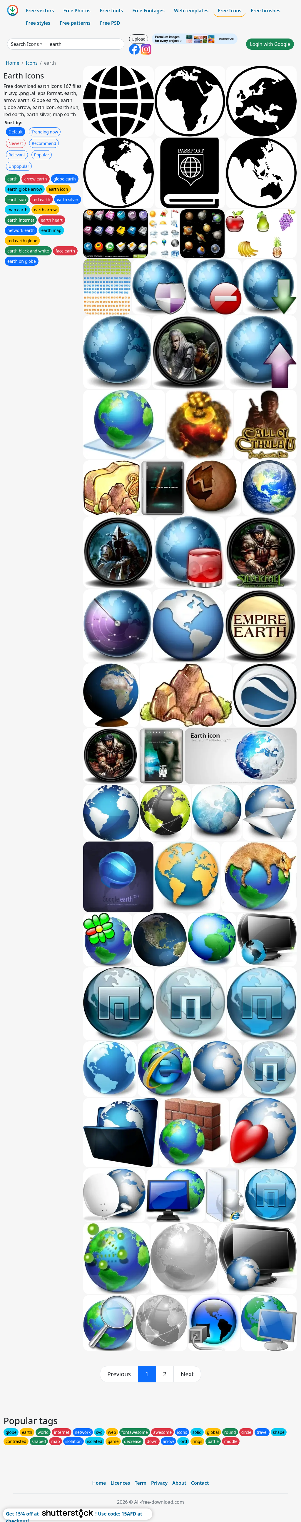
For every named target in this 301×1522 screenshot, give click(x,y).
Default (16, 132)
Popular (41, 155)
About (179, 1483)
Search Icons (25, 44)
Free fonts (111, 10)
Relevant (17, 155)
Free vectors (40, 10)
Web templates (191, 10)
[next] (187, 1374)
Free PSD (110, 23)
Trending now (44, 132)
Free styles (38, 23)
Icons (31, 63)
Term (140, 1483)
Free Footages (148, 10)
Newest (16, 143)
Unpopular (19, 166)
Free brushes (265, 10)
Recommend (44, 143)
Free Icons (229, 10)
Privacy (159, 1483)
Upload (139, 39)
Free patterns (75, 23)
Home (12, 63)
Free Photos (76, 10)
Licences (120, 1483)
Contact (200, 1483)
